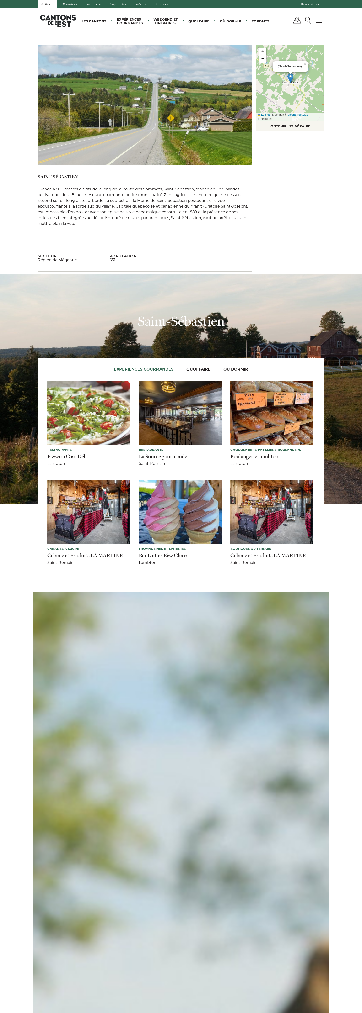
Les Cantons (94, 21)
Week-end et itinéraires (165, 21)
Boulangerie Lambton (254, 456)
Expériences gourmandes (130, 21)
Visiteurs (47, 4)
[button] (290, 78)
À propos (162, 4)
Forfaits (260, 21)
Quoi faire (198, 21)
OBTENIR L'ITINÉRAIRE (290, 126)
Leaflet (264, 114)
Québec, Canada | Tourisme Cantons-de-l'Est (58, 20)
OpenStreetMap (298, 114)
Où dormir (230, 21)
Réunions (70, 4)
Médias (141, 4)
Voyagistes (118, 4)
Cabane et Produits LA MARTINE (85, 555)
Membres (93, 4)
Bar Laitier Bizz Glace (163, 555)
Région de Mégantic (57, 259)
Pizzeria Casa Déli (67, 456)
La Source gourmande (163, 456)
